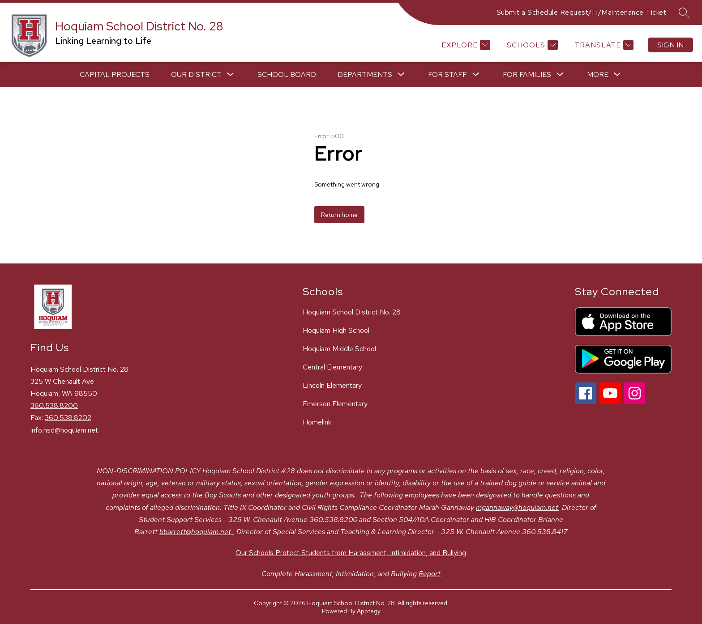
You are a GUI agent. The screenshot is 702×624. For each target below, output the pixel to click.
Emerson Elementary (335, 403)
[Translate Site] (603, 45)
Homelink (317, 422)
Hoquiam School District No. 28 (352, 312)
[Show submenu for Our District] (196, 74)
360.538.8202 (68, 417)
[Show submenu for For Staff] (447, 74)
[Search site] (684, 12)
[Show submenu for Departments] (365, 74)
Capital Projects (115, 74)
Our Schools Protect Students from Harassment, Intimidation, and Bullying (350, 552)
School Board (286, 74)
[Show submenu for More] (597, 74)
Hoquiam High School (336, 330)
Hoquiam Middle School (339, 348)
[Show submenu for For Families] (527, 74)
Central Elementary (332, 367)
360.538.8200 (54, 405)
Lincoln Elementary (332, 385)
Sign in (670, 45)
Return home (339, 215)
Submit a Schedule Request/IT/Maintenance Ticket (582, 12)
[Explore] (464, 45)
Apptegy (369, 611)
